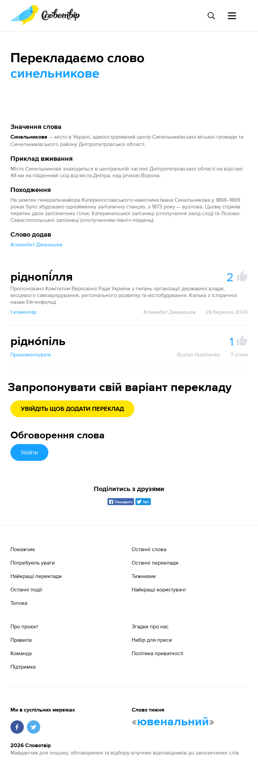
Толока (18, 603)
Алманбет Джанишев (36, 244)
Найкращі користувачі (159, 589)
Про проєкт (24, 626)
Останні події (26, 589)
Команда (21, 653)
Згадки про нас (150, 626)
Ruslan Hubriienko (198, 354)
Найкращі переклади (36, 576)
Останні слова (149, 549)
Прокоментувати (30, 354)
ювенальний (173, 722)
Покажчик (22, 549)
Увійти (29, 452)
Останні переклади (155, 563)
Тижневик (144, 576)
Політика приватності (157, 653)
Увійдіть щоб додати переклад (72, 409)
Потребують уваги (32, 563)
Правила (21, 640)
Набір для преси (152, 640)
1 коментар (23, 312)
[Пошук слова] (211, 16)
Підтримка (23, 667)
